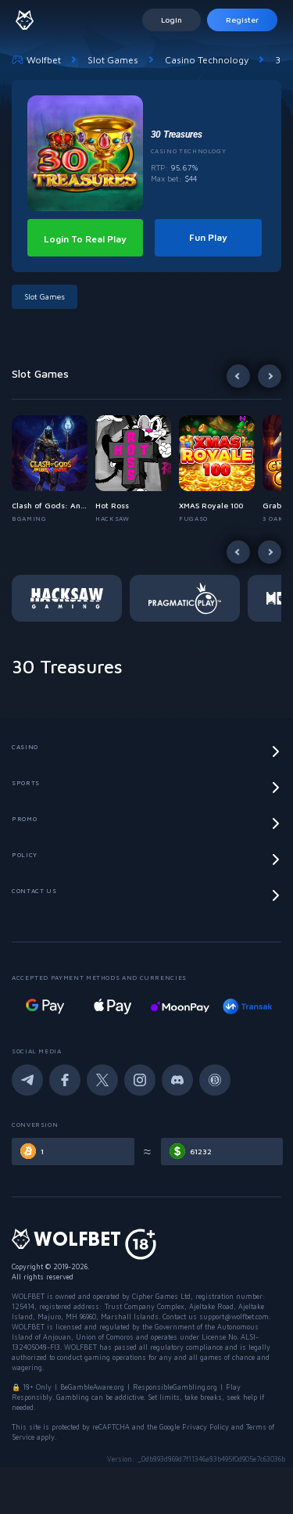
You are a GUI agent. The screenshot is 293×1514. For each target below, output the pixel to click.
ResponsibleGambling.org (175, 1387)
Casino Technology (206, 60)
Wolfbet (36, 59)
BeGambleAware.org (92, 1387)
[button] (53, 469)
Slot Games (113, 60)
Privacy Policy (205, 1427)
